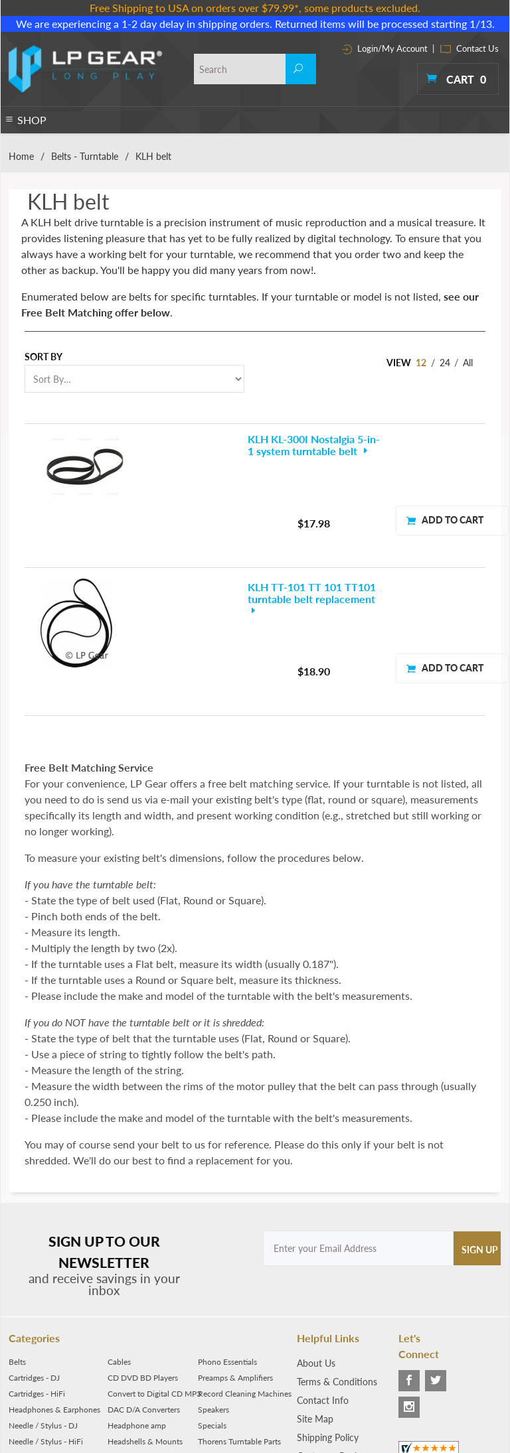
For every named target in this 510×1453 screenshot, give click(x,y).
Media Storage (133, 1341)
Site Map (315, 1302)
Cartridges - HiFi (37, 1277)
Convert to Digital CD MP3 (154, 1277)
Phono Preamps (36, 1341)
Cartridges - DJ (34, 1261)
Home (21, 156)
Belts (17, 1245)
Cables (119, 1245)
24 (445, 362)
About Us (316, 1246)
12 (421, 362)
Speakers (213, 1293)
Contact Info (323, 1283)
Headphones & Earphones (54, 1293)
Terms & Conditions (337, 1265)
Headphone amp (137, 1309)
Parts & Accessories (141, 1356)
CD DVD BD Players (143, 1261)
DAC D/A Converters (144, 1293)
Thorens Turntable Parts (239, 1325)
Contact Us (469, 48)
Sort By (43, 356)
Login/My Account (385, 48)
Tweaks (210, 1356)
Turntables (27, 1356)
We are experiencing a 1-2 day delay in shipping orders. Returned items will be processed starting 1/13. (255, 23)
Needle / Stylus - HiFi (46, 1325)
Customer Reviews (335, 1339)
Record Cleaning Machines (245, 1277)
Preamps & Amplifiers (235, 1261)
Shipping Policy (328, 1320)
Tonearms (215, 1341)
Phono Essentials (227, 1245)
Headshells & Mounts (145, 1325)
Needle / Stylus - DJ (43, 1309)
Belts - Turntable (84, 156)
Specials (212, 1309)
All (468, 362)
